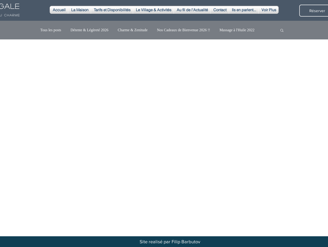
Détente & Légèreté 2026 (89, 30)
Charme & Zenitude (133, 30)
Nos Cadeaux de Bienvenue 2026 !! (183, 30)
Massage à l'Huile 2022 (236, 30)
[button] (282, 30)
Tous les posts (50, 30)
